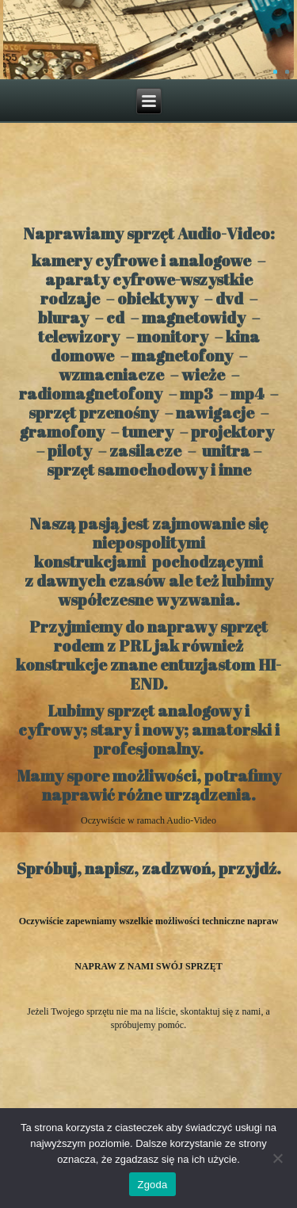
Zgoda (152, 1185)
